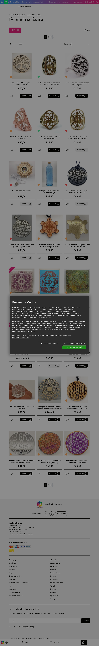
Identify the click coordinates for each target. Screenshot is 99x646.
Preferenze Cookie (49, 343)
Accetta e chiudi (74, 347)
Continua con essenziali (74, 343)
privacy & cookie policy (20, 337)
